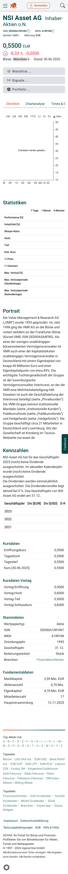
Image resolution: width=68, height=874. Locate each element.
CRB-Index (52, 778)
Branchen (27, 805)
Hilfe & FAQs (51, 827)
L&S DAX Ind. (23, 759)
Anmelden (39, 5)
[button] (6, 867)
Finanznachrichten (15, 796)
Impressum (11, 820)
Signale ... (17, 80)
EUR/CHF (16, 764)
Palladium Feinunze (30, 778)
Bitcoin (7, 759)
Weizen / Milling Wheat (17, 782)
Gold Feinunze (12, 773)
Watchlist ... (19, 71)
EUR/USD (41, 759)
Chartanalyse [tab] (35, 104)
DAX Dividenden (40, 796)
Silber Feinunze (34, 773)
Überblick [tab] (12, 104)
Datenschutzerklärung (34, 820)
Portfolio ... (18, 89)
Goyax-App (44, 805)
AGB (38, 827)
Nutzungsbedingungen (18, 827)
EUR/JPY (31, 764)
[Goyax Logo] (13, 5)
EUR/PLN (46, 764)
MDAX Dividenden (32, 801)
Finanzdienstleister (50, 660)
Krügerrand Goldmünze (42, 768)
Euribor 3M (18, 768)
